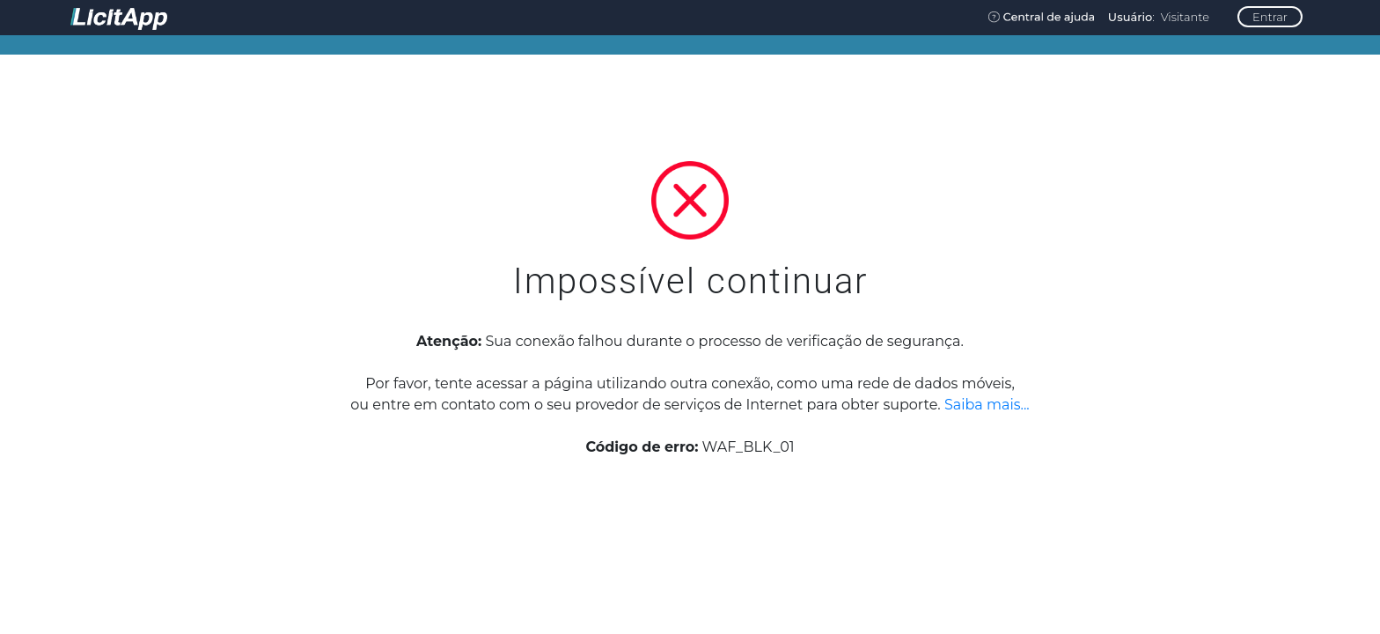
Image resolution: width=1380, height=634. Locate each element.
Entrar (1270, 17)
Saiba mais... (987, 404)
